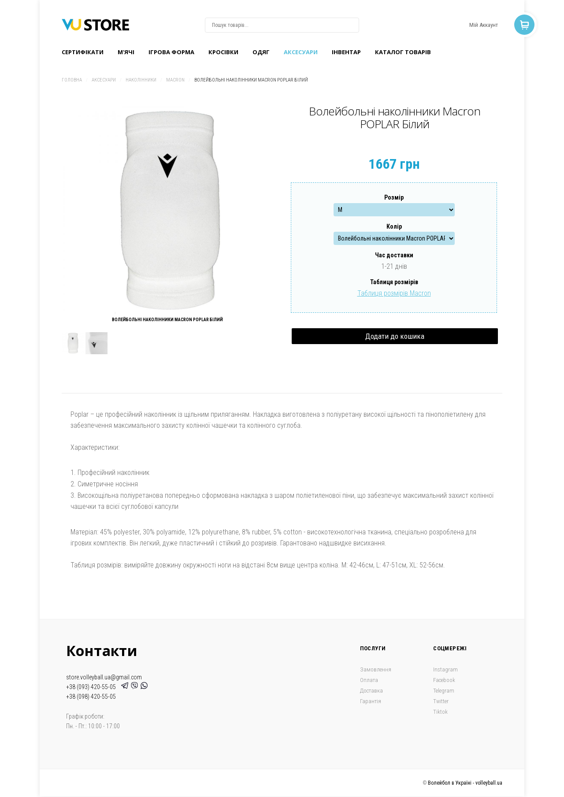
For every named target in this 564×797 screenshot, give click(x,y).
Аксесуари (301, 52)
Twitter (441, 701)
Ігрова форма (171, 52)
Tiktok (440, 711)
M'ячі (126, 52)
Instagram (445, 669)
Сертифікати (83, 52)
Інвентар (346, 52)
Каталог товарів (403, 52)
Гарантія (370, 701)
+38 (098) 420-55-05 (91, 696)
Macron (175, 80)
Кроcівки (223, 52)
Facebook (444, 680)
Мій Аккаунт (483, 25)
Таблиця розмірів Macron (394, 293)
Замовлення (375, 669)
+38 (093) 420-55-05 (92, 686)
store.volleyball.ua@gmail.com (104, 677)
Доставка (371, 690)
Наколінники (141, 80)
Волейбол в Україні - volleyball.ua (465, 783)
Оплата (369, 680)
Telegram (443, 690)
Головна (72, 80)
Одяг (261, 52)
